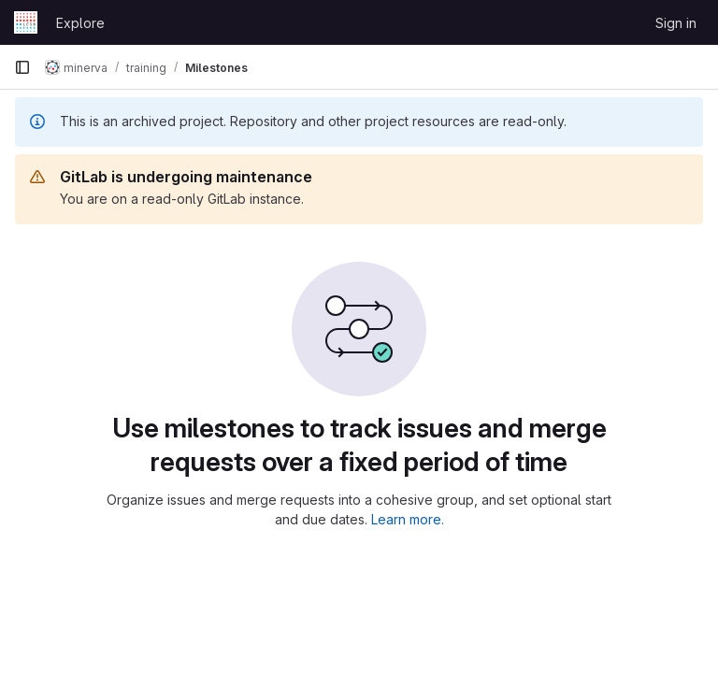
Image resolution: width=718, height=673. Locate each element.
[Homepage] (25, 22)
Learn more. (407, 519)
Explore (80, 23)
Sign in (675, 23)
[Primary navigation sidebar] (22, 67)
